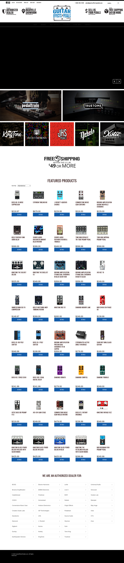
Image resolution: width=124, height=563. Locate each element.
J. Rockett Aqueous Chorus (60, 203)
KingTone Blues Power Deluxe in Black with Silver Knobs (19, 449)
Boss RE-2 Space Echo (19, 377)
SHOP (35, 24)
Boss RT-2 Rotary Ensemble (81, 413)
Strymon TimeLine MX (40, 202)
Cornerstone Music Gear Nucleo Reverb (61, 413)
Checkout (39, 2)
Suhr (66, 526)
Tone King (68, 531)
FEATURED (66, 24)
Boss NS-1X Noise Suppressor (17, 203)
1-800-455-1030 (79, 3)
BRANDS (43, 24)
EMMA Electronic (43, 490)
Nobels (67, 500)
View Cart (32, 2)
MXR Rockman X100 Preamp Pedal (103, 448)
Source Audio (69, 516)
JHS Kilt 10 (100, 272)
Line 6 (66, 490)
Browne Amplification (18, 490)
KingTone (41, 537)
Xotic (92, 511)
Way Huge (94, 505)
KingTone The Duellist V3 (40, 273)
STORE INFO (77, 24)
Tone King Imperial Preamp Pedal (103, 238)
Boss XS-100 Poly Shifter (17, 343)
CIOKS (14, 500)
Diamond (15, 521)
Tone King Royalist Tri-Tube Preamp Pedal (83, 238)
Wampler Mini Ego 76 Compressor (18, 308)
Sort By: (14, 185)
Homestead (42, 500)
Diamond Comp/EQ (81, 377)
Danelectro (15, 516)
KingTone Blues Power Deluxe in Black (40, 448)
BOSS (14, 484)
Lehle (66, 484)
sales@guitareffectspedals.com (93, 3)
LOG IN (13, 2)
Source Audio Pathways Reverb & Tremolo (60, 239)
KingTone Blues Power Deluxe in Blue (61, 448)
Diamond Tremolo (103, 377)
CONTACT (88, 24)
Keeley (40, 531)
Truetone (67, 537)
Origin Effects (69, 505)
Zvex (92, 521)
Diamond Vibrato (60, 377)
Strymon (67, 521)
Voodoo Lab (94, 495)
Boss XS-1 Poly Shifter (38, 343)
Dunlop (14, 531)
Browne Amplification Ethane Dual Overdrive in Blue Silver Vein (62, 274)
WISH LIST (26, 2)
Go (118, 3)
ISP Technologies (43, 511)
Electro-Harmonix (43, 484)
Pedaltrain (68, 511)
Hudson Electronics (44, 505)
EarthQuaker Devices (19, 537)
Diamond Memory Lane (83, 307)
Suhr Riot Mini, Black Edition (104, 343)
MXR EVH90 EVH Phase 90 (104, 308)
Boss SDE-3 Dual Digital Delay (38, 378)
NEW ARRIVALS (55, 24)
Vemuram (94, 490)
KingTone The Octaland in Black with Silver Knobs (82, 449)
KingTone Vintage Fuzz (104, 412)
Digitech (14, 526)
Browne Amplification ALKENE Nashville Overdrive (104, 204)
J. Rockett (41, 521)
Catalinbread (16, 495)
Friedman (41, 495)
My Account (19, 2)
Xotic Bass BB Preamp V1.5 (19, 413)
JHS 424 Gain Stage (39, 412)
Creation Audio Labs (18, 511)
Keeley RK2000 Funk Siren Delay (18, 238)
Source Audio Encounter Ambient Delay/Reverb (39, 239)
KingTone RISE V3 (59, 307)
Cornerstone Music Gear (20, 505)
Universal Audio (96, 484)
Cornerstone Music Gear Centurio (82, 203)
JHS (39, 516)
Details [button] (19, 215)
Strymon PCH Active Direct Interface (82, 343)
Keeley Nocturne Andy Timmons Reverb (40, 308)
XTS (92, 516)
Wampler (93, 500)
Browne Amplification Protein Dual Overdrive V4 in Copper (61, 345)
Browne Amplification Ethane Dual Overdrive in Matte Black (83, 274)
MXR (66, 495)
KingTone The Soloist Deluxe (19, 273)
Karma (40, 526)
